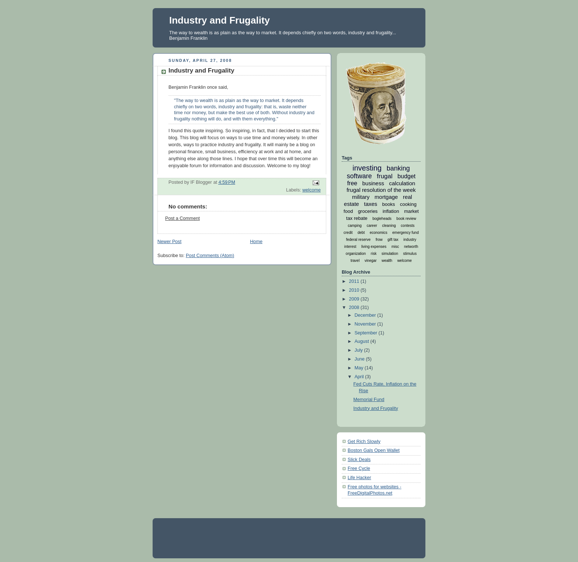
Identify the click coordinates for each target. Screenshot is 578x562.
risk (374, 254)
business (373, 183)
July (359, 350)
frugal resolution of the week (381, 190)
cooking (408, 204)
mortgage (386, 197)
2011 (355, 281)
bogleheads (381, 219)
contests (407, 226)
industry (409, 240)
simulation (390, 254)
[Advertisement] (292, 537)
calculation (402, 183)
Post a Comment (182, 218)
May (360, 367)
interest (350, 247)
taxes (370, 204)
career (372, 226)
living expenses (373, 247)
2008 (355, 307)
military (361, 197)
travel (355, 261)
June (360, 359)
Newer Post (169, 241)
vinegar (371, 261)
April (360, 376)
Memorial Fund (369, 399)
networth (411, 247)
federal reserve (358, 240)
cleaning (389, 226)
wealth (387, 261)
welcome (311, 190)
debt (361, 233)
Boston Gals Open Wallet (374, 450)
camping (355, 226)
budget (406, 176)
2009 (355, 299)
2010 (355, 290)
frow (379, 240)
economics (378, 233)
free (352, 183)
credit (348, 233)
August (362, 341)
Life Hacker (359, 477)
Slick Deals (359, 459)
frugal (385, 176)
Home (256, 241)
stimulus (410, 254)
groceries (367, 211)
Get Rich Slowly (364, 441)
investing (367, 168)
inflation (391, 211)
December (366, 315)
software (359, 176)
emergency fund (405, 233)
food (348, 211)
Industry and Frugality (219, 20)
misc (395, 247)
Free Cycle (359, 468)
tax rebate (357, 218)
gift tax (392, 240)
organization (356, 254)
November (366, 324)
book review (406, 219)
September (367, 333)
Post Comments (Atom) (210, 255)
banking (398, 168)
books (388, 204)
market (411, 211)
